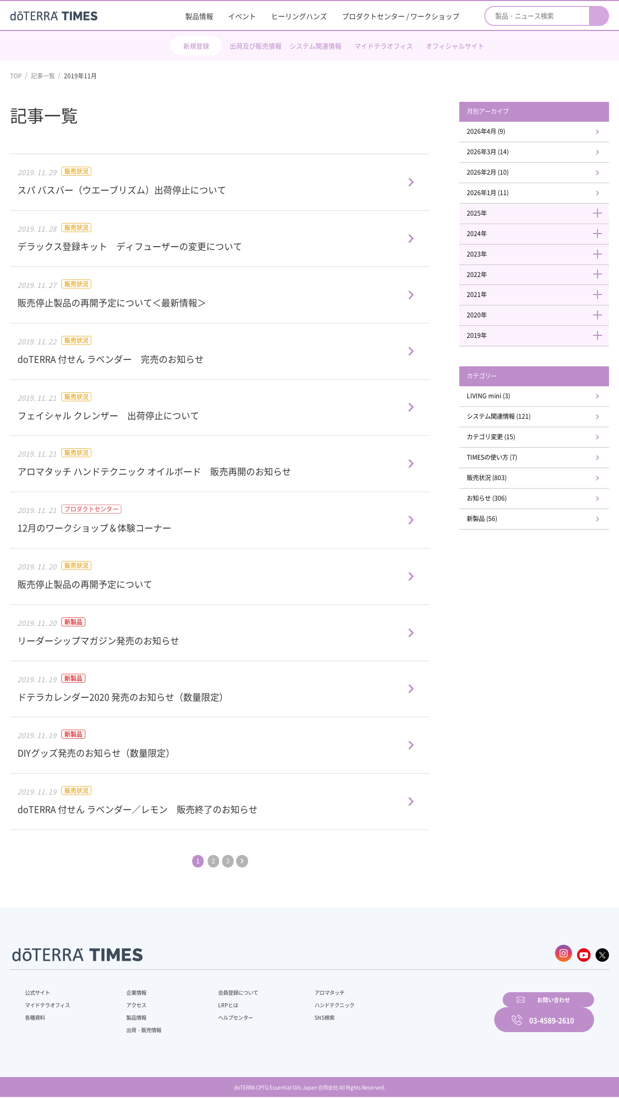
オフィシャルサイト (455, 45)
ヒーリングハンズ (299, 16)
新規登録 (196, 45)
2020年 (539, 328)
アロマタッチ (308, 989)
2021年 (539, 307)
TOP (16, 75)
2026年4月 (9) (496, 133)
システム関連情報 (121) (511, 434)
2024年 (539, 242)
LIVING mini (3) (498, 413)
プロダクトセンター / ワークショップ (400, 16)
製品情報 (199, 16)
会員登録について (226, 989)
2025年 (539, 220)
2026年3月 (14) (498, 155)
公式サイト (40, 989)
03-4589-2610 (551, 1013)
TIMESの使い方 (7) (503, 478)
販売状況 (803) (497, 500)
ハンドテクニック (314, 1001)
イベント (242, 16)
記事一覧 (43, 75)
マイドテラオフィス (383, 45)
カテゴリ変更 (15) (502, 456)
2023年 (539, 264)
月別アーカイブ (498, 112)
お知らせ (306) (497, 521)
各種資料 (37, 1014)
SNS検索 (301, 1014)
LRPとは (213, 1001)
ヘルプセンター (223, 1014)
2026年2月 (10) (498, 177)
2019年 (539, 350)
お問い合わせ (437, 1013)
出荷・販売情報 (140, 1026)
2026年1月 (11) (498, 199)
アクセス (131, 1001)
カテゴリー (491, 392)
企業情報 (131, 989)
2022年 (539, 285)
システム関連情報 (315, 45)
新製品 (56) (492, 543)
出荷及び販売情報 (256, 45)
